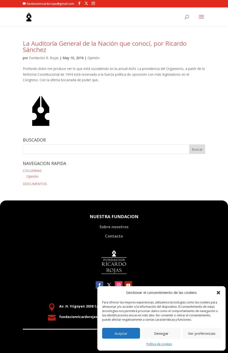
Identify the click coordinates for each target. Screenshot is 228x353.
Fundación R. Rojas (44, 58)
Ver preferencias (202, 333)
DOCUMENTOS (35, 184)
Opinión (93, 58)
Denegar (161, 333)
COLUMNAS (32, 170)
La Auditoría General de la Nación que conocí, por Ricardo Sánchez (105, 46)
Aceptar (121, 333)
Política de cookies (159, 344)
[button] (218, 292)
